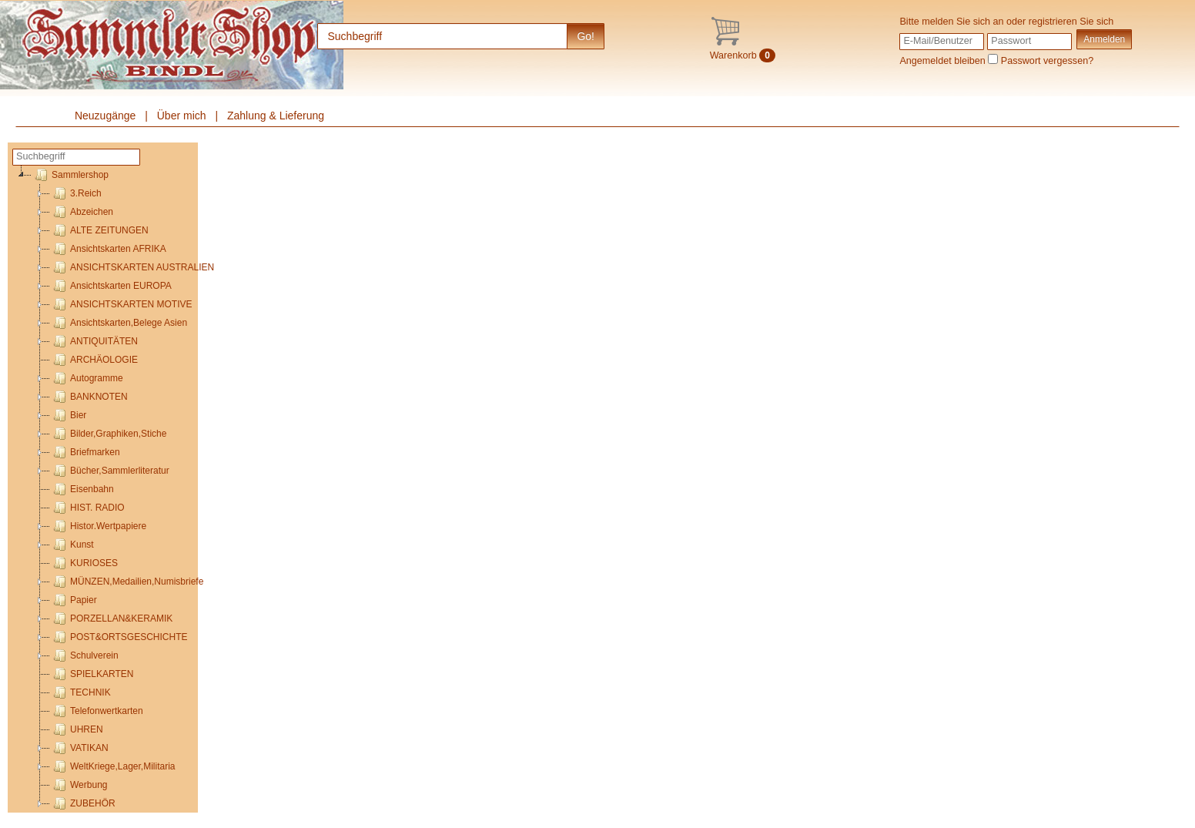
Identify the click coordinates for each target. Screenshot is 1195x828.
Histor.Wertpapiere (98, 526)
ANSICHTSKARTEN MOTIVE (121, 304)
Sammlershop (70, 175)
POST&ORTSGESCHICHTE (118, 637)
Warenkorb (742, 55)
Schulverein (84, 655)
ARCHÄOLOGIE (94, 359)
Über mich (181, 115)
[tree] (105, 489)
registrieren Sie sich (1071, 21)
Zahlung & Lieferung (275, 115)
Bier (68, 415)
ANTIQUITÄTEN (94, 341)
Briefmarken (85, 452)
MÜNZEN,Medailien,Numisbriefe (126, 581)
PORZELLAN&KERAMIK (111, 618)
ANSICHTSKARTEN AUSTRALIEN (132, 267)
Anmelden (1104, 39)
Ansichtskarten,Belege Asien (118, 322)
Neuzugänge (105, 115)
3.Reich (76, 193)
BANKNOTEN (89, 396)
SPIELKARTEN (91, 674)
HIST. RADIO (87, 507)
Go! (585, 36)
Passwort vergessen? (1047, 60)
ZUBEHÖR (82, 803)
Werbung (78, 785)
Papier (73, 600)
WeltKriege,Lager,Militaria (113, 766)
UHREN (76, 729)
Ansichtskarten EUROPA (111, 286)
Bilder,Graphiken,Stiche (108, 433)
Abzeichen (81, 212)
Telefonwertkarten (96, 711)
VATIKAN (79, 748)
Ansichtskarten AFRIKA (108, 249)
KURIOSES (84, 563)
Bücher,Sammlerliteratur (109, 470)
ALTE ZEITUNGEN (99, 230)
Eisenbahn (82, 489)
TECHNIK (80, 692)
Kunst (72, 544)
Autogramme (86, 378)
